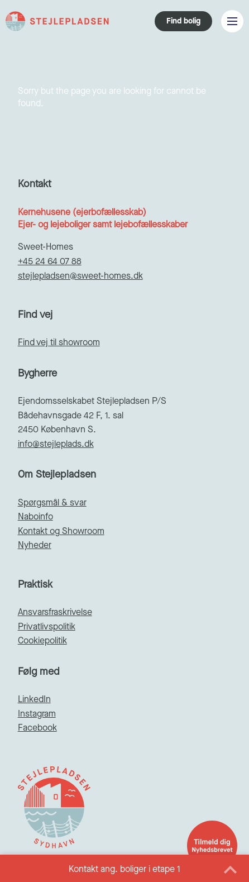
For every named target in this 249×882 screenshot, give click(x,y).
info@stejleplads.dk (56, 444)
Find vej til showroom (59, 342)
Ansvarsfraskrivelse (55, 612)
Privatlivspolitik (46, 626)
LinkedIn (34, 699)
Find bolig (183, 21)
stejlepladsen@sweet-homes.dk (80, 276)
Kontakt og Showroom (61, 531)
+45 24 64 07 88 (50, 261)
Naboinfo (35, 516)
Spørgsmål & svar (52, 502)
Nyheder (34, 545)
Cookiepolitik (42, 640)
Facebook (37, 727)
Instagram (37, 713)
